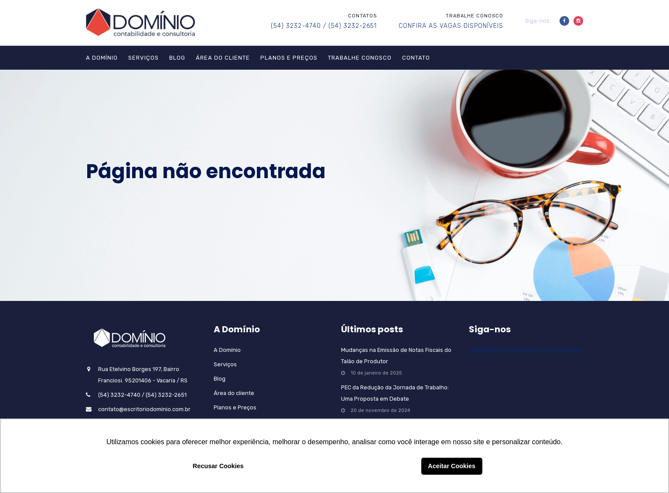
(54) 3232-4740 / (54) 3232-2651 (324, 26)
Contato (416, 57)
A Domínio (102, 57)
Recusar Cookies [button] (218, 466)
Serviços (143, 57)
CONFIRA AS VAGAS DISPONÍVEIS (451, 26)
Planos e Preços (288, 57)
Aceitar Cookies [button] (451, 466)
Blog (177, 57)
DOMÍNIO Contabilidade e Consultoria (524, 350)
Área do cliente (223, 57)
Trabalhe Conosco (360, 57)
